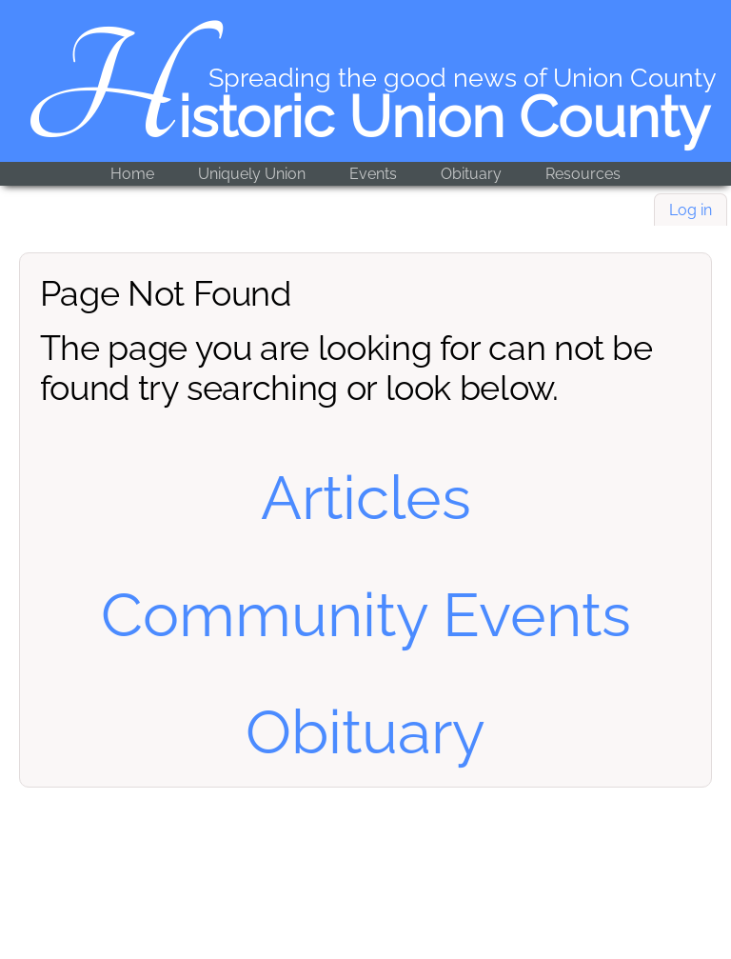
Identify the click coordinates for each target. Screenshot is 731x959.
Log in (690, 210)
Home (132, 174)
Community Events (366, 614)
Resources (583, 174)
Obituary (471, 174)
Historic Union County (366, 117)
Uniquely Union (252, 174)
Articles (366, 497)
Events (373, 174)
